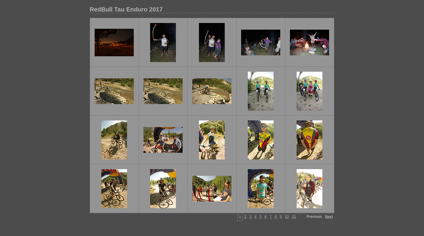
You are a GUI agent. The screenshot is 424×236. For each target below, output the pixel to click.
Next (329, 217)
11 (294, 217)
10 (287, 217)
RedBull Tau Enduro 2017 (126, 9)
